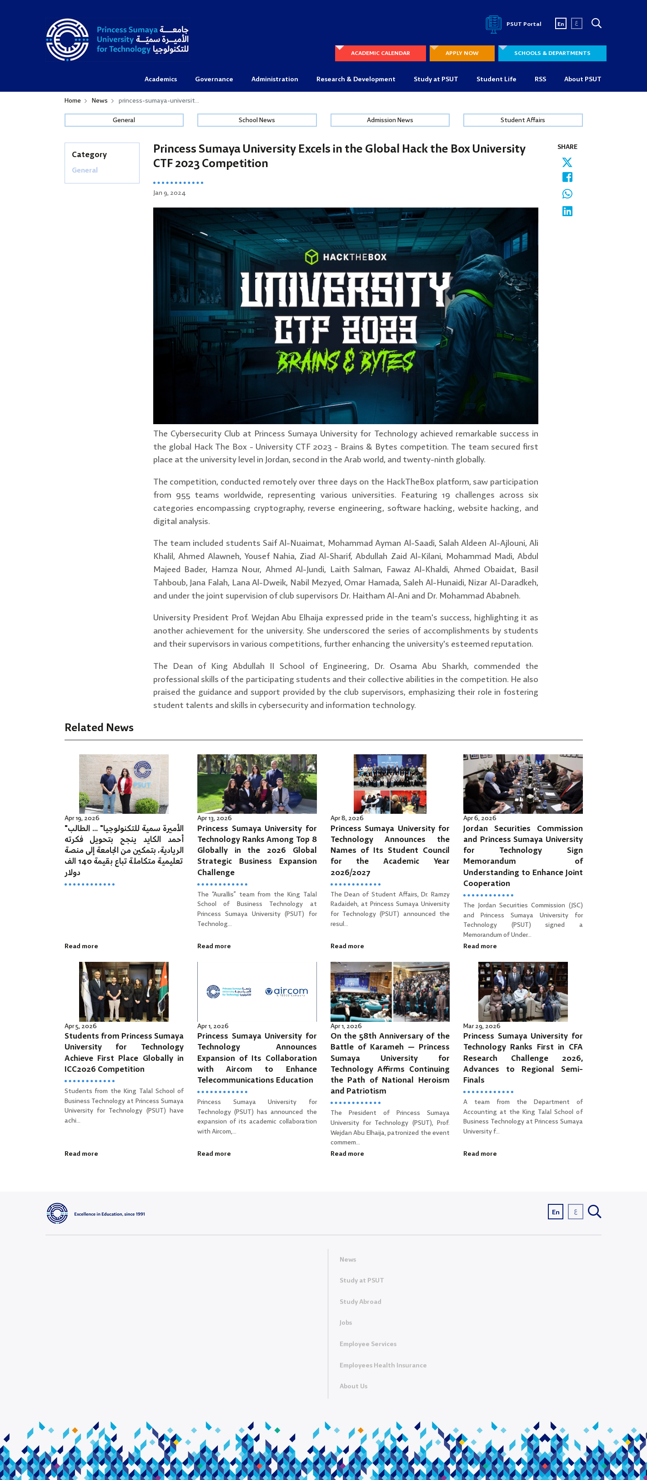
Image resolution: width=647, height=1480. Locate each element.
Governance (214, 79)
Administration (274, 79)
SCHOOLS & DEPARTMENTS (552, 53)
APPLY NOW (462, 53)
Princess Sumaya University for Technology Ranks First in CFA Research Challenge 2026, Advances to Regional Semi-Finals (523, 1058)
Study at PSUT (436, 79)
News (100, 101)
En (560, 24)
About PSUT (583, 79)
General (124, 120)
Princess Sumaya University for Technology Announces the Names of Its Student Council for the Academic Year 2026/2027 (390, 851)
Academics (161, 79)
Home (73, 101)
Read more (81, 946)
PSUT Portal (512, 24)
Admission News (390, 120)
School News (257, 120)
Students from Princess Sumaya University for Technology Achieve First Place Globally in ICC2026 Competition (124, 1053)
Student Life (496, 79)
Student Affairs (523, 120)
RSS (540, 79)
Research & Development (356, 79)
